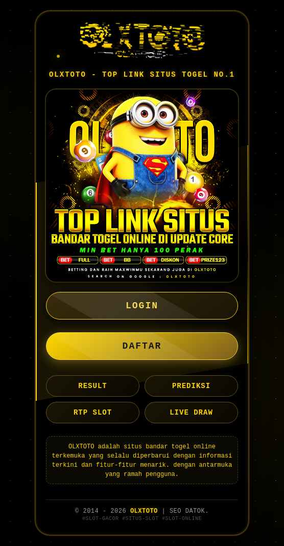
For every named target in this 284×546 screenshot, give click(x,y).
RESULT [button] (92, 386)
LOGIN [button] (142, 306)
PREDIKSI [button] (191, 386)
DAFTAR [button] (142, 346)
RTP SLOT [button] (93, 412)
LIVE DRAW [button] (191, 412)
